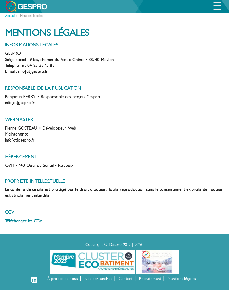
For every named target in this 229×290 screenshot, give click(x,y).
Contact (126, 278)
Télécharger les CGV (23, 221)
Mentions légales (182, 278)
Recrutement (150, 278)
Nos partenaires (98, 278)
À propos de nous (62, 278)
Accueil (10, 16)
